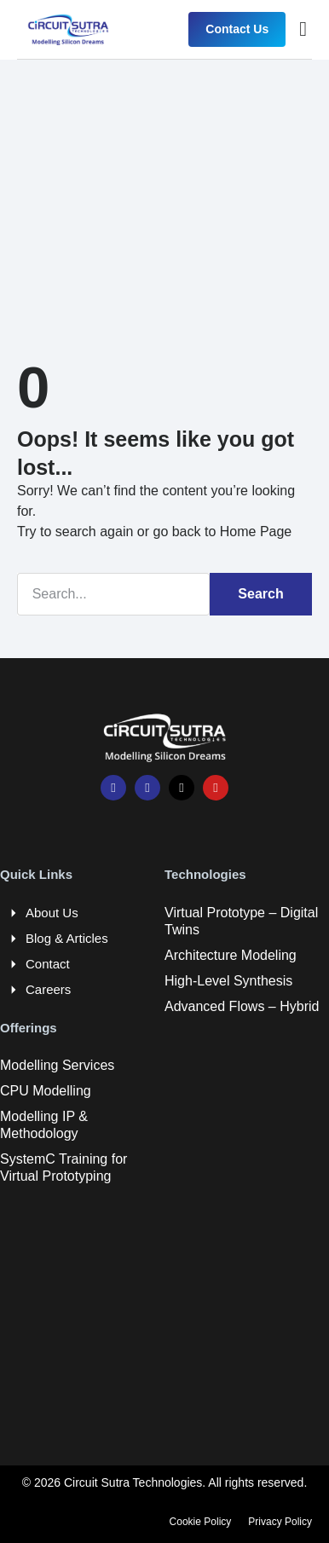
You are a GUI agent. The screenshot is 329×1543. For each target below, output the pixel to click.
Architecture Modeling (230, 955)
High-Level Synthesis (228, 981)
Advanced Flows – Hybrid (241, 1006)
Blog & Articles (67, 938)
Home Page (256, 531)
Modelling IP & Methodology (44, 1125)
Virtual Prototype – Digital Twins (241, 921)
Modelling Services (57, 1065)
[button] (303, 29)
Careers (48, 989)
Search (260, 594)
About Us (52, 912)
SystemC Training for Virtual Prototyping (63, 1167)
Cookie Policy (201, 1522)
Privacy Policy (280, 1522)
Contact (48, 963)
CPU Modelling (45, 1091)
